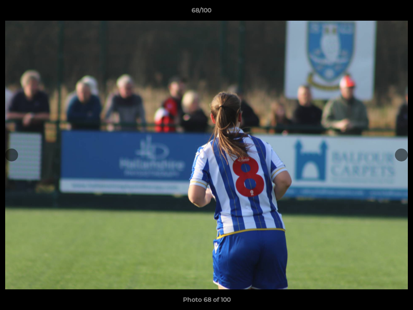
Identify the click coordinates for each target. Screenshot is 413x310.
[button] (377, 12)
